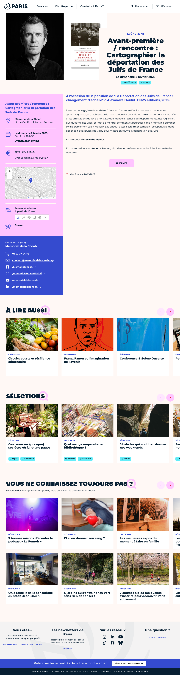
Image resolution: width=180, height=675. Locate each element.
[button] (30, 180)
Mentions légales (40, 671)
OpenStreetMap (45, 198)
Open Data (106, 671)
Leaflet (30, 198)
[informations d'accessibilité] (32, 217)
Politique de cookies (123, 671)
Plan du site (142, 671)
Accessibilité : (70, 671)
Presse (94, 671)
